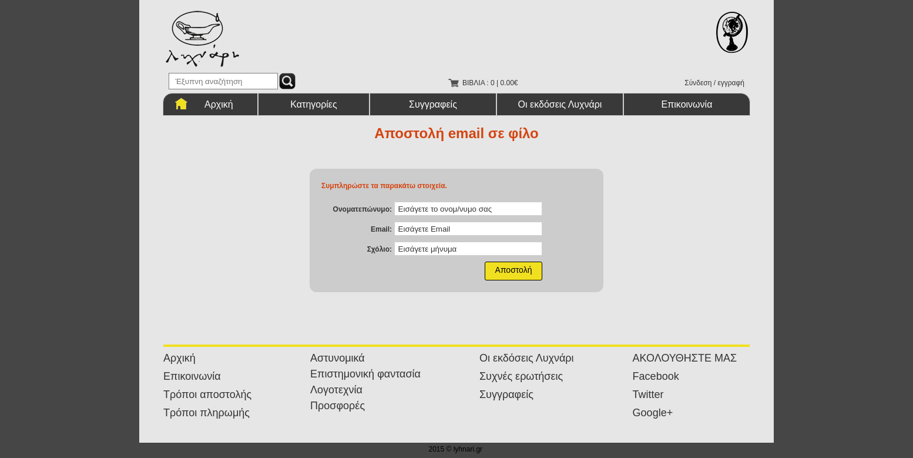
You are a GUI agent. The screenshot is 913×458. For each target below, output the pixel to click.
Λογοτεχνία (336, 390)
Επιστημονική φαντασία (365, 374)
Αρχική (218, 104)
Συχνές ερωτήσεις (521, 376)
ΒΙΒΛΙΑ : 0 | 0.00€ (490, 83)
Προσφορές (337, 406)
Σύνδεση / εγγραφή (714, 83)
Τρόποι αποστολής (207, 394)
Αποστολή (513, 270)
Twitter (648, 394)
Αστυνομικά (337, 358)
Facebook (656, 376)
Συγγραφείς (433, 104)
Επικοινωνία (687, 104)
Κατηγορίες (313, 104)
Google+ (653, 413)
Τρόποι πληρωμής (206, 413)
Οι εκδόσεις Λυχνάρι (560, 104)
